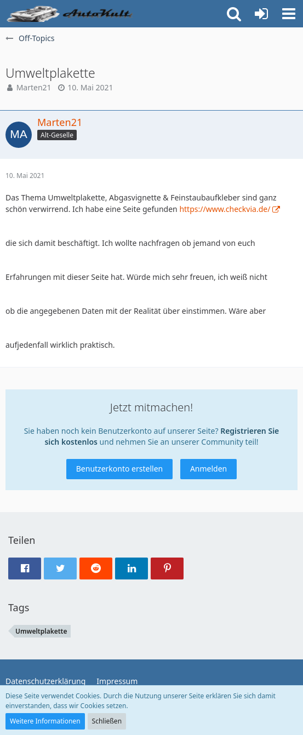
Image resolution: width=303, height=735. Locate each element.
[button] (289, 14)
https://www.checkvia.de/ (224, 209)
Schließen (107, 721)
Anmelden (208, 468)
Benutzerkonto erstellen (119, 468)
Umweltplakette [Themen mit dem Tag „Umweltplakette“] (41, 631)
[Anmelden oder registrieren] (261, 14)
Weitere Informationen (45, 721)
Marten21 (34, 87)
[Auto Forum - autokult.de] (71, 14)
